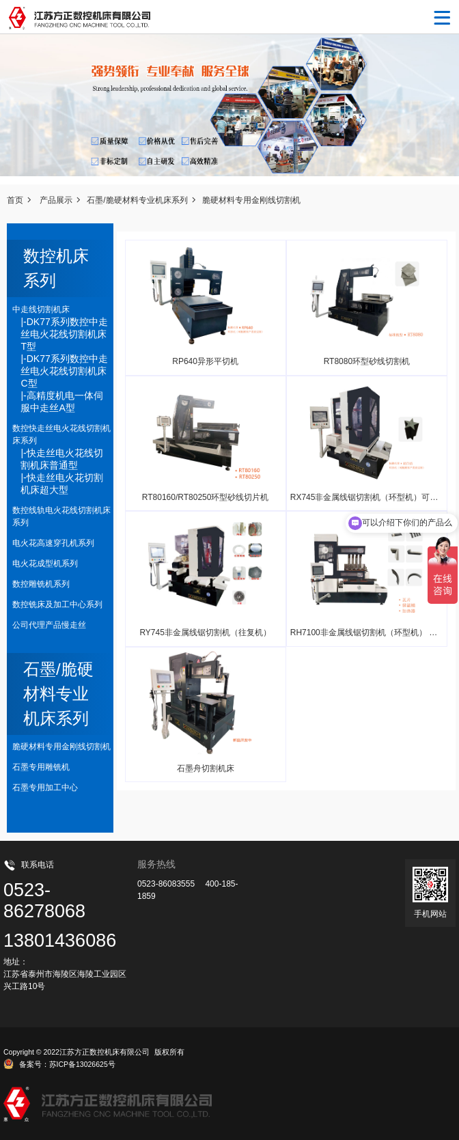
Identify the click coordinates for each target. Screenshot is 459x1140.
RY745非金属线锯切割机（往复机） (204, 632)
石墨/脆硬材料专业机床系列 (137, 200)
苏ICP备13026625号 (82, 1064)
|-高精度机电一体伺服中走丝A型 (61, 401)
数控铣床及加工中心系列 (57, 604)
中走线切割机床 (41, 309)
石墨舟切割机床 (205, 768)
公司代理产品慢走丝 (49, 625)
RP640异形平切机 (205, 361)
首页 (15, 200)
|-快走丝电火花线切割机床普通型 (61, 459)
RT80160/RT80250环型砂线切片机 (205, 497)
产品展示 (56, 200)
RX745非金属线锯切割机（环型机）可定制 (368, 497)
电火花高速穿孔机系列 (53, 543)
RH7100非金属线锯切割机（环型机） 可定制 (372, 632)
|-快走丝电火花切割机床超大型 (61, 483)
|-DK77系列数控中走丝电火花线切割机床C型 (63, 371)
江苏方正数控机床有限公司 (104, 1052)
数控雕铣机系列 (41, 584)
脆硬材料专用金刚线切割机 (251, 200)
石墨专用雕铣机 (41, 767)
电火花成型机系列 (45, 563)
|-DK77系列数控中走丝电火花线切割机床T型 (63, 334)
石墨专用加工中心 (45, 787)
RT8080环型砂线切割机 (367, 361)
